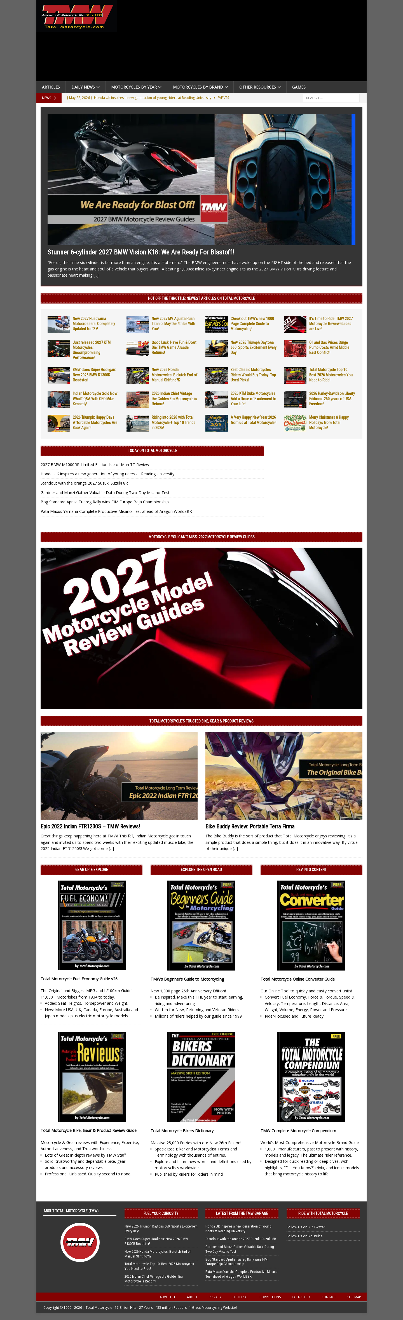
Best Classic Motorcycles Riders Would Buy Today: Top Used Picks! (253, 374)
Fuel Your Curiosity (161, 1213)
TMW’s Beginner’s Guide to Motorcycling (187, 979)
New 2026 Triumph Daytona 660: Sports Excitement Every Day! (254, 347)
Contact (329, 1297)
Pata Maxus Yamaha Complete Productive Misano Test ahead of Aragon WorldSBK (116, 511)
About (192, 1297)
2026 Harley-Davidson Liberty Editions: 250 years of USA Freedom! (332, 398)
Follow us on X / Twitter (306, 1226)
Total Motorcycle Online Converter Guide (298, 979)
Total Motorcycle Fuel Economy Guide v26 (79, 978)
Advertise (168, 1297)
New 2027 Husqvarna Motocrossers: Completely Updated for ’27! (94, 323)
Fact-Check (301, 1297)
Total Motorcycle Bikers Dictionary (182, 1130)
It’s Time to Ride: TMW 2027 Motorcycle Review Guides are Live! (331, 323)
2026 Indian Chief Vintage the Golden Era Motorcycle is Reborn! (174, 398)
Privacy (215, 1297)
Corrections (270, 1297)
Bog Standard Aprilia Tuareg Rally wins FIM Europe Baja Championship (105, 501)
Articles (51, 87)
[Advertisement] (244, 42)
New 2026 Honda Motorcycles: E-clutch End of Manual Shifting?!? (174, 374)
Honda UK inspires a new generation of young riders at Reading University (107, 473)
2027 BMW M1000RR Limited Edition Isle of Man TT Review (95, 464)
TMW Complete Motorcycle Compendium (298, 1130)
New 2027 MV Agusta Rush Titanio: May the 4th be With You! (173, 323)
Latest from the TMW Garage (242, 1213)
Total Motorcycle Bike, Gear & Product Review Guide (89, 1130)
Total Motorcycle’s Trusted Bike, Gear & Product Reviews (201, 721)
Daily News (83, 87)
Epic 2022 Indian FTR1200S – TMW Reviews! (90, 826)
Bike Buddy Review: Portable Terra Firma (249, 826)
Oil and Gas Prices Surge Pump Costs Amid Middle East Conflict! (329, 347)
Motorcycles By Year (134, 87)
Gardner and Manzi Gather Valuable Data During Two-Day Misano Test (105, 492)
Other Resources (257, 87)
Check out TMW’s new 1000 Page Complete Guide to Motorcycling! (252, 323)
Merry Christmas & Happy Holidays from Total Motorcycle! (329, 422)
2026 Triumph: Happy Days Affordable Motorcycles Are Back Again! (95, 422)
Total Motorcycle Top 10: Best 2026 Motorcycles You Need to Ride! (331, 374)
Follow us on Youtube (305, 1235)
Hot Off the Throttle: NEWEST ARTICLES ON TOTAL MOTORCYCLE (201, 298)
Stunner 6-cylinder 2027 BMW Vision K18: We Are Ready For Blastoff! (141, 252)
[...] (96, 275)
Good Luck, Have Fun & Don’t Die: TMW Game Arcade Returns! (174, 347)
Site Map (354, 1297)
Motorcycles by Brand (198, 87)
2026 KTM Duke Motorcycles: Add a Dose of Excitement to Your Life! (253, 398)
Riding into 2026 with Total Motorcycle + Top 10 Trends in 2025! (173, 422)
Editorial (240, 1297)
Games (299, 87)
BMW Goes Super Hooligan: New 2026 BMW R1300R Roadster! (94, 374)
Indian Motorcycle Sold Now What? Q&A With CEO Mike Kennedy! (95, 398)
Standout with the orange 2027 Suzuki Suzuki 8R (84, 483)
